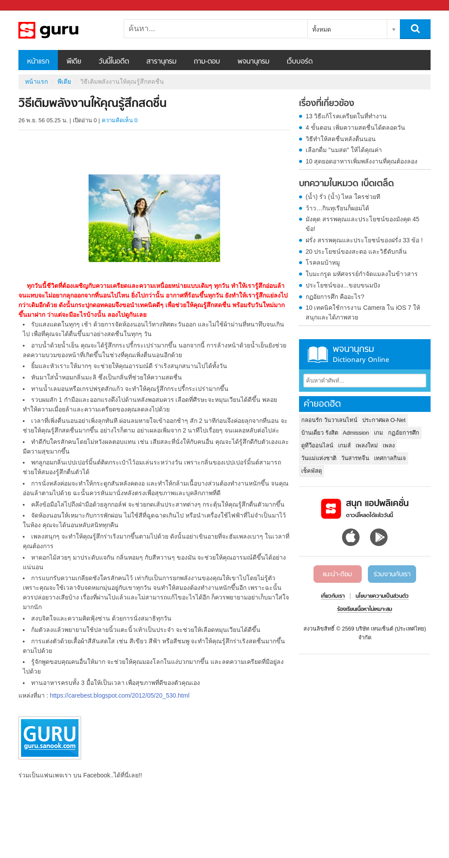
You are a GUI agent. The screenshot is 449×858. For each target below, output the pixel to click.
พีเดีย (74, 61)
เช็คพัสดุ (311, 471)
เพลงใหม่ (367, 445)
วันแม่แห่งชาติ (318, 458)
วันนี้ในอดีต (114, 61)
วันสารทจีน (355, 458)
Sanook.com (26, 5)
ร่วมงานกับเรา (392, 574)
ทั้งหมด (321, 29)
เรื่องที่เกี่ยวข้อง (326, 104)
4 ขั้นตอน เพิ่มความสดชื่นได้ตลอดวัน (355, 127)
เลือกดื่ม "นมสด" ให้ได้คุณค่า (344, 149)
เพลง (389, 445)
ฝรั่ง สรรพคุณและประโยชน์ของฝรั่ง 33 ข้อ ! (364, 240)
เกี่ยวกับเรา (333, 596)
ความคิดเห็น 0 (120, 120)
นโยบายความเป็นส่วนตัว (382, 596)
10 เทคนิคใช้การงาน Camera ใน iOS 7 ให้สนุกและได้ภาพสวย (363, 312)
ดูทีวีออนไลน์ (317, 445)
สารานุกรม (161, 61)
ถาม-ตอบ (207, 61)
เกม (378, 432)
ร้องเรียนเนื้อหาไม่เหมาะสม (364, 609)
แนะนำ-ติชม (337, 574)
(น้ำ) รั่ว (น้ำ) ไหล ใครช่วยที (343, 196)
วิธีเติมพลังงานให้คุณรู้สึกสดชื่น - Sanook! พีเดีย (64, 30)
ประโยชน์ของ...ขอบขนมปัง (343, 285)
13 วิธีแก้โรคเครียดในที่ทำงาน (346, 116)
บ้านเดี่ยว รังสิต (319, 432)
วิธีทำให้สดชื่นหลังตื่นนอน (341, 138)
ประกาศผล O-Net (384, 420)
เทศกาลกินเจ (390, 458)
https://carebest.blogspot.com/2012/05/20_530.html (119, 695)
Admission (356, 432)
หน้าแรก (38, 61)
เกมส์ (344, 445)
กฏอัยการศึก (403, 432)
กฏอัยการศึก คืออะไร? (335, 296)
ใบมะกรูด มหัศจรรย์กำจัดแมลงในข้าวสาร (362, 273)
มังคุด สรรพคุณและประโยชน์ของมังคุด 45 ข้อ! (362, 224)
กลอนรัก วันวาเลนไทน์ (329, 420)
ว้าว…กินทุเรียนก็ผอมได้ (337, 208)
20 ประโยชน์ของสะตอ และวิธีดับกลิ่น (356, 251)
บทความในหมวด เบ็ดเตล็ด (346, 184)
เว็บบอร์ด (300, 61)
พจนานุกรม (253, 61)
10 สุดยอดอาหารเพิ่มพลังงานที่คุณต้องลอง (361, 161)
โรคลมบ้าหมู (323, 262)
